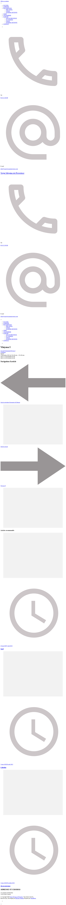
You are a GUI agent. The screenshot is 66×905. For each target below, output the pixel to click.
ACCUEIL (6, 5)
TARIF (5, 14)
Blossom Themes (19, 898)
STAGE (8, 11)
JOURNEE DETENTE (11, 12)
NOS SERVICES (7, 8)
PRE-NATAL (9, 9)
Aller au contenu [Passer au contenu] (5, 1)
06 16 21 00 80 (4, 98)
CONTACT (6, 24)
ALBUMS (5, 17)
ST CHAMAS (9, 19)
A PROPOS (6, 6)
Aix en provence (5, 886)
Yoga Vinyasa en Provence (12, 173)
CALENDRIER (7, 15)
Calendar (3, 767)
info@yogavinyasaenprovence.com (9, 169)
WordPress (33, 898)
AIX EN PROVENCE (11, 18)
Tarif (2, 649)
